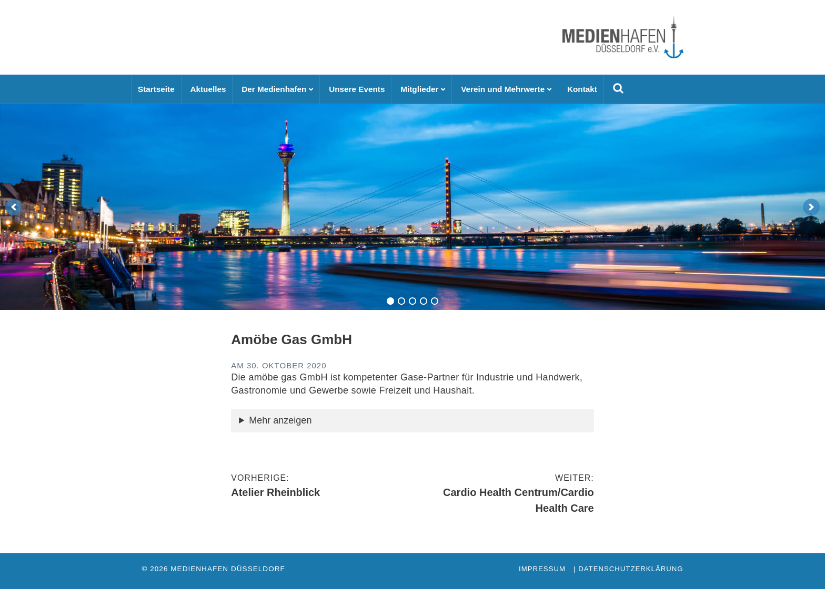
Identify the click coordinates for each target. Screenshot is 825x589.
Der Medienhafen (274, 89)
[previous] (13, 207)
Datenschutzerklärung (630, 569)
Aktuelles (208, 89)
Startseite (156, 89)
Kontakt (582, 89)
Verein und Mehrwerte (503, 89)
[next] (811, 207)
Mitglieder (419, 89)
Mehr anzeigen (280, 420)
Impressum (542, 569)
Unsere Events (357, 89)
